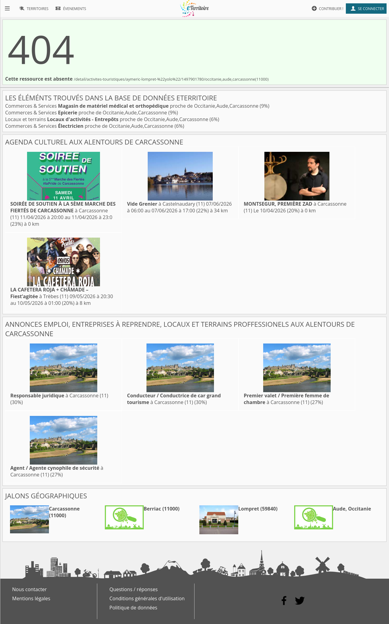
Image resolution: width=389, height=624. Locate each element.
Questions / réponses (133, 589)
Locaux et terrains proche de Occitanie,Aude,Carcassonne (107, 119)
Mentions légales (31, 598)
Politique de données (133, 607)
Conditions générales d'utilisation (147, 598)
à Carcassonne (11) (62, 210)
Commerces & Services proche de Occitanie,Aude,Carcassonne (132, 106)
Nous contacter (29, 589)
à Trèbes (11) (49, 293)
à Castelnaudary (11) (166, 203)
